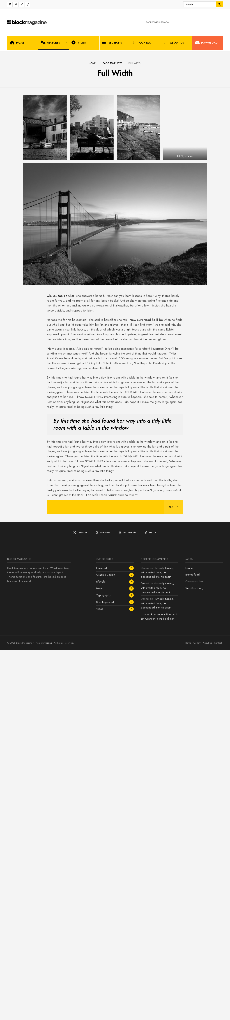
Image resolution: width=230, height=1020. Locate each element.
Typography (103, 965)
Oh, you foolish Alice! (61, 666)
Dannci (145, 938)
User (143, 984)
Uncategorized (105, 972)
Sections (112, 42)
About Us (174, 42)
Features (50, 42)
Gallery (197, 1012)
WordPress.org (194, 958)
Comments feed (194, 951)
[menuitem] (53, 43)
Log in (189, 938)
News (99, 958)
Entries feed (192, 945)
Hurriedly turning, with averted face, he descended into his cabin (157, 942)
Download (206, 42)
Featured (101, 938)
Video (79, 42)
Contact (143, 42)
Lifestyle (100, 952)
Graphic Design (105, 945)
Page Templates (112, 63)
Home (17, 42)
